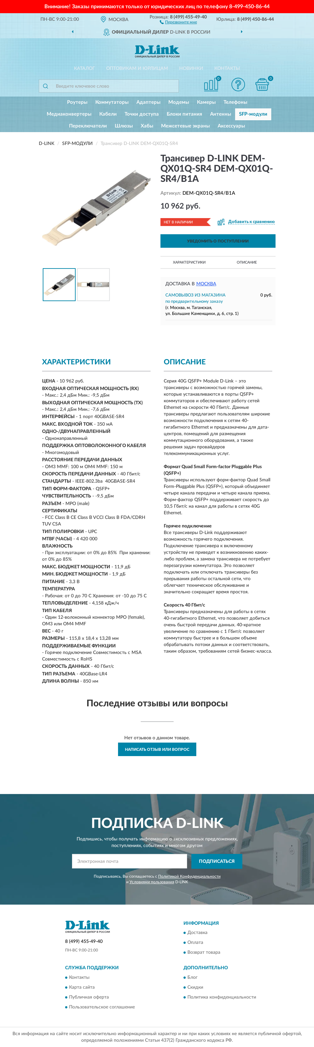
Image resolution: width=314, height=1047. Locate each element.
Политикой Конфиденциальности (189, 876)
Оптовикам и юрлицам (137, 68)
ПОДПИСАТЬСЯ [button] (217, 861)
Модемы (178, 102)
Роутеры (77, 102)
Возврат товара (203, 952)
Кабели (108, 114)
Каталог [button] (84, 68)
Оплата (195, 943)
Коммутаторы (112, 102)
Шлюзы (124, 126)
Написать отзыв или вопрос (157, 749)
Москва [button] (206, 284)
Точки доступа (142, 114)
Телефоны (235, 102)
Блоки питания (184, 114)
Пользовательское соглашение (102, 1007)
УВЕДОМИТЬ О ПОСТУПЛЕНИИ (218, 241)
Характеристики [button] (189, 262)
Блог (192, 977)
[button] (178, 22)
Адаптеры (148, 102)
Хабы (147, 126)
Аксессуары (231, 126)
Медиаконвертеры (69, 114)
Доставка (197, 933)
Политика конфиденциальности (221, 997)
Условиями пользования (152, 882)
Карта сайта (82, 987)
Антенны (220, 114)
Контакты (227, 68)
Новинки (191, 68)
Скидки (195, 987)
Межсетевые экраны (185, 126)
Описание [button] (247, 262)
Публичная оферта (89, 997)
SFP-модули (253, 114)
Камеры (206, 102)
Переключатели (88, 126)
